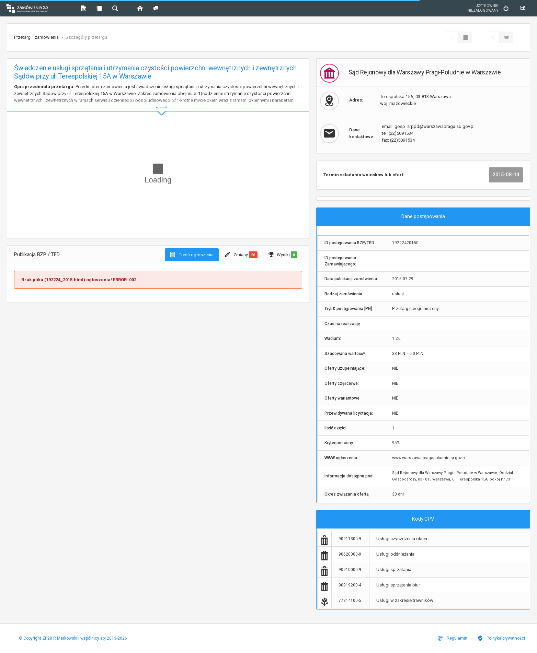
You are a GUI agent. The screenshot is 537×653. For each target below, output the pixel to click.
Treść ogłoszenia (192, 254)
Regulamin (452, 638)
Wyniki (282, 254)
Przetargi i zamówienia (36, 37)
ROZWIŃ (158, 102)
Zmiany (241, 254)
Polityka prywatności (501, 638)
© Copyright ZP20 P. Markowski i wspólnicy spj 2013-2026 (73, 638)
